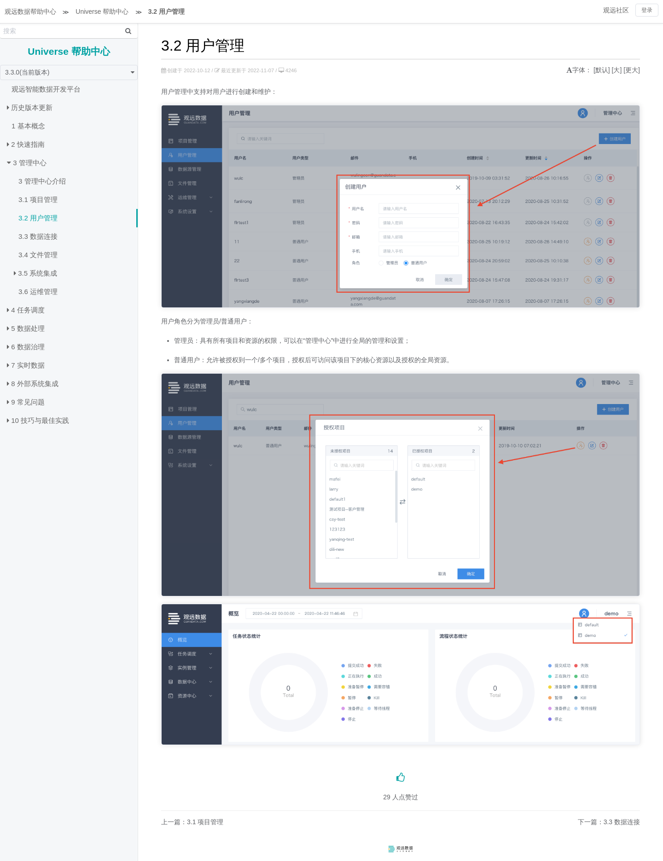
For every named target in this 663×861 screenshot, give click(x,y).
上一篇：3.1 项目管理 (192, 822)
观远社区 (616, 10)
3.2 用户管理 (166, 11)
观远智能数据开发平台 (46, 89)
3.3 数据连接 (38, 236)
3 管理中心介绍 (42, 181)
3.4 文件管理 (38, 255)
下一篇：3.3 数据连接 (609, 822)
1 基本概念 (28, 126)
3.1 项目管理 (38, 199)
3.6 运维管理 (38, 291)
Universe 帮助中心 (102, 11)
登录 (646, 10)
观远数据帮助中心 (30, 11)
